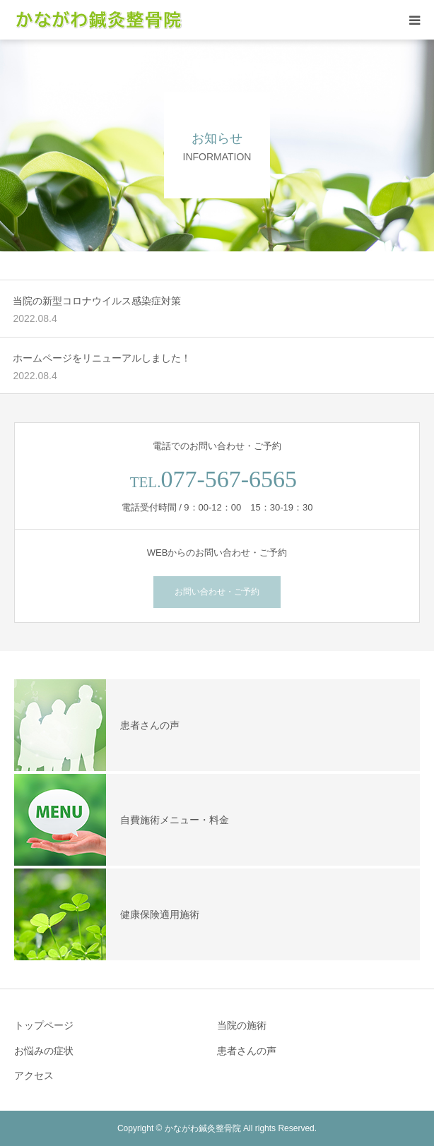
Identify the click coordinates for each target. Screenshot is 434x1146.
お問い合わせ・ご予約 (217, 592)
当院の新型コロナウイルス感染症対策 (97, 300)
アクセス (34, 1075)
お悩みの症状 (44, 1050)
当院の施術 (241, 1025)
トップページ (44, 1025)
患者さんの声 (246, 1050)
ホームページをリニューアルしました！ (102, 358)
